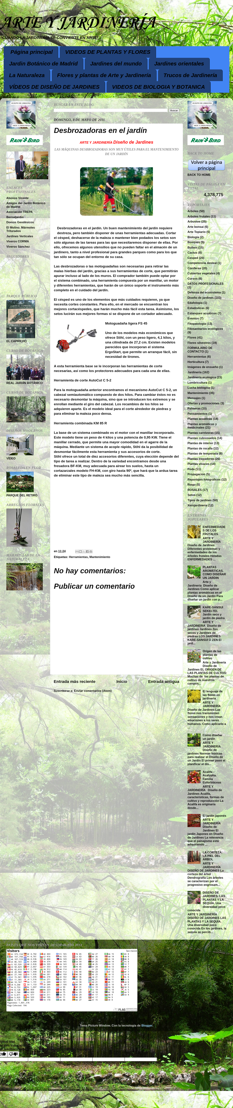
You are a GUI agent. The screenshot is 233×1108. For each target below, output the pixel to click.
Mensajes (194, 398)
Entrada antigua (163, 681)
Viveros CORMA (17, 241)
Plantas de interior (200, 443)
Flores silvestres (199, 342)
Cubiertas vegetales (201, 273)
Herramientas (78, 557)
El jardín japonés (214, 815)
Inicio (121, 681)
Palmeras (194, 408)
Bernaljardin (14, 217)
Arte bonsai (195, 226)
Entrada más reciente (74, 681)
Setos (191, 495)
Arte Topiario (196, 231)
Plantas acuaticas (199, 418)
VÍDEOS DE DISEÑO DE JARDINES (54, 87)
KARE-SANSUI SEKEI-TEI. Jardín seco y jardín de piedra (214, 612)
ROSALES (194, 489)
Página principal (32, 52)
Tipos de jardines (199, 500)
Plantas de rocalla (200, 448)
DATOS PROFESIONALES (205, 283)
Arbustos (193, 221)
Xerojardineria (197, 505)
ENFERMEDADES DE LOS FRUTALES (214, 530)
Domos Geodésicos (20, 222)
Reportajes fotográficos (204, 479)
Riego (191, 484)
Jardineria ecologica (201, 377)
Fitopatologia (196, 323)
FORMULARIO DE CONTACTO (199, 349)
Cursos (192, 278)
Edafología (195, 302)
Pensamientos (197, 413)
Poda (191, 469)
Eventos (193, 318)
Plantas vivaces (198, 463)
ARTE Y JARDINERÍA (77, 23)
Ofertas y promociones (203, 403)
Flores (191, 337)
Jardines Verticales (19, 236)
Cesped (192, 257)
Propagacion (196, 474)
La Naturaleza (27, 75)
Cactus (192, 252)
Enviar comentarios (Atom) (93, 690)
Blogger (146, 1025)
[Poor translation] (13, 1054)
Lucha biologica (198, 387)
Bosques (193, 242)
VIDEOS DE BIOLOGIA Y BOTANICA (158, 87)
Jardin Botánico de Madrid (43, 64)
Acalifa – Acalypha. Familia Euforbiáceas (212, 777)
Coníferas (194, 268)
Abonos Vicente (17, 198)
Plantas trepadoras (200, 458)
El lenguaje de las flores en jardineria (212, 695)
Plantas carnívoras (200, 432)
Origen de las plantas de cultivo (212, 654)
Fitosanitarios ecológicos (205, 328)
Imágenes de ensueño (202, 367)
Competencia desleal (202, 263)
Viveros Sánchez (18, 246)
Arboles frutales (198, 216)
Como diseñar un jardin (212, 736)
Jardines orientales (179, 64)
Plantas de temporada (202, 453)
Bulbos (192, 247)
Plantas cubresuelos (201, 438)
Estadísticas (196, 308)
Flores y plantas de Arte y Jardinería (104, 75)
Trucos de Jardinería (190, 75)
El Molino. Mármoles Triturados (20, 229)
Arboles (192, 211)
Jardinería (194, 372)
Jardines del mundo (116, 64)
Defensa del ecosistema (204, 292)
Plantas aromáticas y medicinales (202, 425)
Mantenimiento (99, 557)
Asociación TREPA (19, 211)
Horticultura (195, 361)
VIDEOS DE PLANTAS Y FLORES (107, 52)
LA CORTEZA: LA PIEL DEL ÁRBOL (212, 856)
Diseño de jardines (200, 297)
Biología (193, 237)
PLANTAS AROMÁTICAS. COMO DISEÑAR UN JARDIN (214, 572)
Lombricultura (197, 382)
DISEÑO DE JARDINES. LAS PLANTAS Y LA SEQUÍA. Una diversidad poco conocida (206, 901)
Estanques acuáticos (202, 313)
